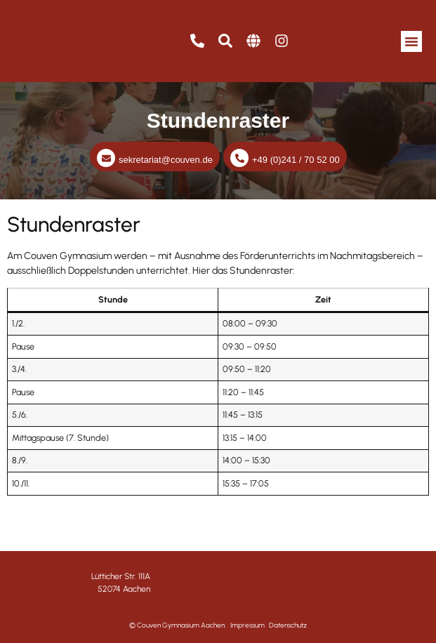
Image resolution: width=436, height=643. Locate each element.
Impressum (247, 625)
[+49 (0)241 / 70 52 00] (239, 158)
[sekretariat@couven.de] (106, 158)
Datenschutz (288, 625)
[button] (411, 41)
